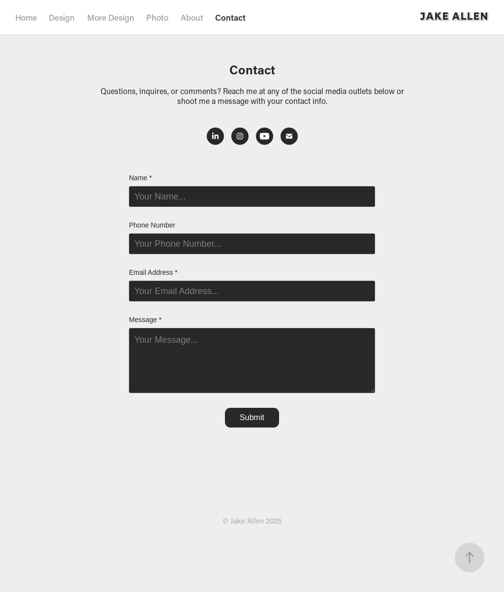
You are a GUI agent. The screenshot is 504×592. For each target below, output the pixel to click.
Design (62, 17)
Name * (140, 177)
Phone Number (152, 225)
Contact (230, 17)
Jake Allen (454, 17)
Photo (157, 17)
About (192, 17)
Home (26, 17)
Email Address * (153, 272)
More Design (110, 17)
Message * (145, 319)
